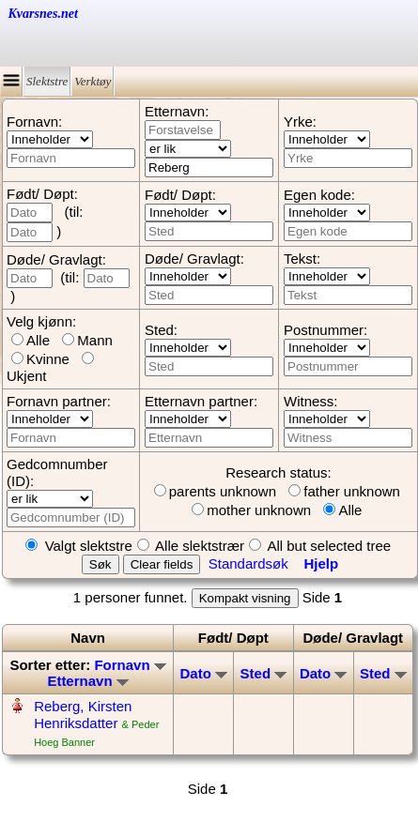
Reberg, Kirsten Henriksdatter (83, 714)
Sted (263, 673)
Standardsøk (248, 563)
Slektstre (47, 81)
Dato (203, 673)
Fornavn (129, 665)
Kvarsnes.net (43, 14)
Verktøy (92, 81)
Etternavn (87, 681)
